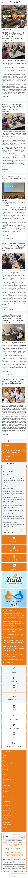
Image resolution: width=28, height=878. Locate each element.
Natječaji (5, 788)
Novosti (4, 755)
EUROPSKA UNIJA (7, 842)
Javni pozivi (5, 791)
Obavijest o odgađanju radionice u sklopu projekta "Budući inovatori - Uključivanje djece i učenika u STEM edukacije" (13, 486)
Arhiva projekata (6, 445)
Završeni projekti (6, 813)
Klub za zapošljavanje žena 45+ (10, 808)
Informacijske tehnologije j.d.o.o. (18, 873)
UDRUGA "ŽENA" (15, 2)
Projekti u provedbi (7, 810)
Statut (4, 782)
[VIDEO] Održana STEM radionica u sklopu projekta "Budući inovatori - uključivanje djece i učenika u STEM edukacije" (13, 493)
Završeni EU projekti (7, 815)
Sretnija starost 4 (6, 448)
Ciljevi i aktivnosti (7, 772)
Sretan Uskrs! (6, 474)
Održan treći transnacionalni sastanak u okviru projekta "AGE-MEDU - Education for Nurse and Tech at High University (12, 107)
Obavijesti (5, 757)
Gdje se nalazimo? (7, 824)
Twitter (4, 829)
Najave (4, 760)
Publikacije (5, 777)
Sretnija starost (6, 805)
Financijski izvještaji (7, 798)
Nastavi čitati (5, 96)
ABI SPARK (5, 459)
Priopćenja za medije (7, 763)
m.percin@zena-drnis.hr (19, 864)
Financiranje (5, 774)
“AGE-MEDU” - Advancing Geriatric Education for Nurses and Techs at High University (14, 451)
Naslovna (3, 29)
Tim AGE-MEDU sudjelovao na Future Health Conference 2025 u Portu (13, 178)
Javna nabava (6, 793)
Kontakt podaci (6, 822)
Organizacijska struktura (8, 779)
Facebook (5, 827)
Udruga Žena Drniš (18, 871)
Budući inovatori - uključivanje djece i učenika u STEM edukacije (13, 455)
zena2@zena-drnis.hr (8, 864)
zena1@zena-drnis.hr (19, 862)
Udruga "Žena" (6, 769)
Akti (3, 796)
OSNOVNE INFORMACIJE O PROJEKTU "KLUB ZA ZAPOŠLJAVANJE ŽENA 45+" (14, 855)
